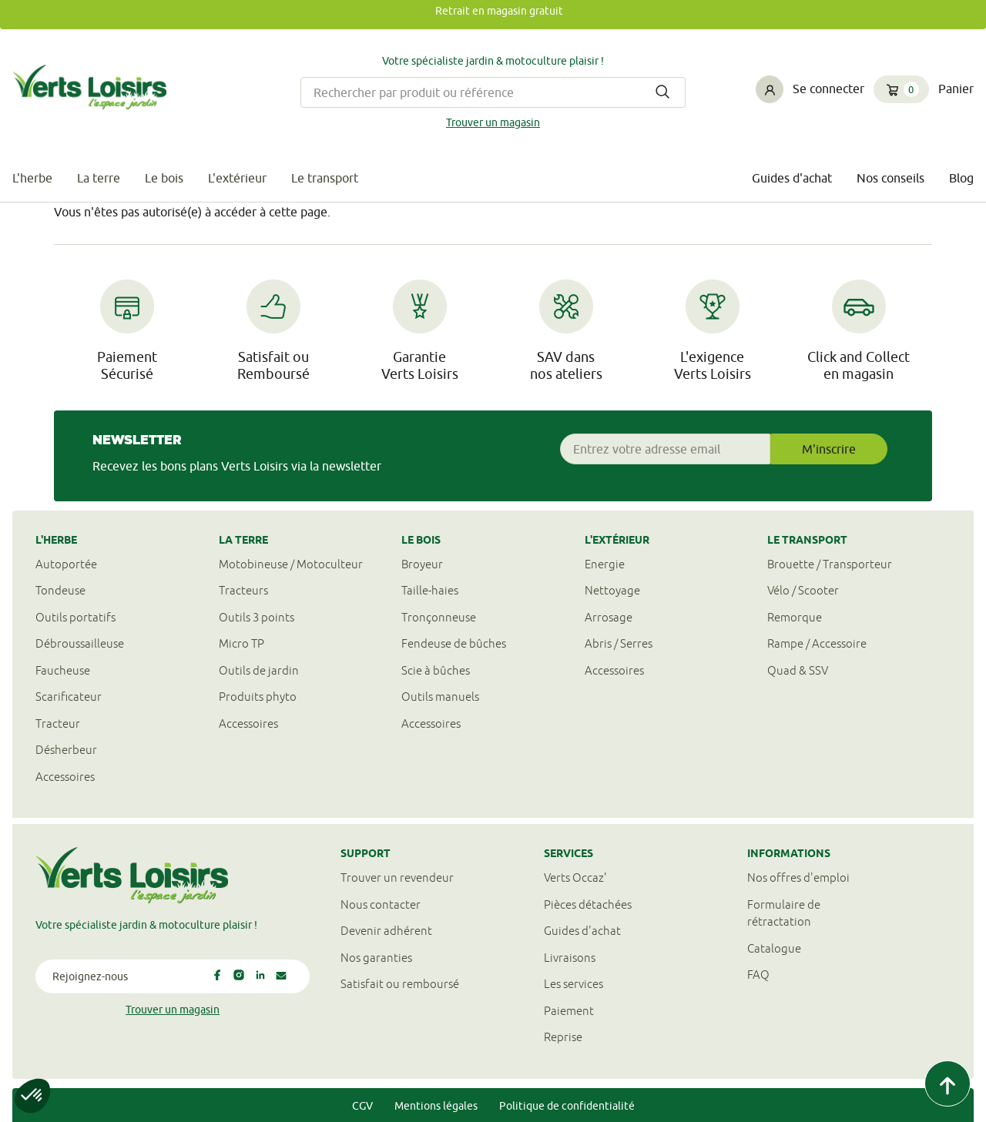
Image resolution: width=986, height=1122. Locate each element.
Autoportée (66, 564)
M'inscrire (829, 449)
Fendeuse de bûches (453, 643)
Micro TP (241, 643)
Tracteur (57, 723)
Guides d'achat (792, 178)
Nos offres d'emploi (798, 877)
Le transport (324, 178)
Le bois (164, 178)
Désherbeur (66, 749)
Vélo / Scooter (803, 590)
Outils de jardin (259, 670)
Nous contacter (380, 904)
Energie (605, 564)
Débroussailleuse (79, 643)
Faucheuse (62, 670)
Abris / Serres (618, 643)
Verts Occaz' (575, 877)
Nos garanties (376, 957)
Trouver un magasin (493, 122)
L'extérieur (237, 178)
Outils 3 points (256, 617)
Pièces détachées (588, 904)
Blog (961, 178)
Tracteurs (243, 590)
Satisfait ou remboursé (399, 983)
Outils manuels (440, 696)
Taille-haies (429, 590)
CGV (362, 1106)
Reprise (563, 1036)
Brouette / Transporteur (829, 564)
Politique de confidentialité (567, 1106)
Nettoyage (612, 590)
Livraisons (569, 957)
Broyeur (422, 564)
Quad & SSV (797, 670)
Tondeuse (60, 590)
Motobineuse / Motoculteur (291, 564)
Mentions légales (436, 1106)
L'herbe (32, 178)
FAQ (758, 974)
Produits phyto (258, 696)
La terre (98, 178)
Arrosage (608, 617)
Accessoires (65, 776)
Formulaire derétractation (783, 913)
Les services (573, 983)
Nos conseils (890, 178)
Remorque (794, 617)
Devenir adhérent (386, 930)
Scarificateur (68, 696)
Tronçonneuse (438, 617)
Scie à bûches (435, 670)
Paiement (569, 1010)
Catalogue (774, 948)
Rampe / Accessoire (817, 643)
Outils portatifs (75, 617)
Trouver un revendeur (397, 877)
